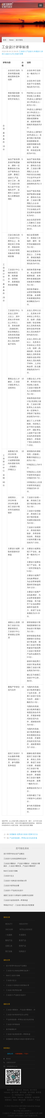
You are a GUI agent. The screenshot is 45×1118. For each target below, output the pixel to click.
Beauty (8, 924)
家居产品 (22, 940)
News (11, 40)
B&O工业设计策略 (11, 871)
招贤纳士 (8, 1100)
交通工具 (8, 946)
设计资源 (31, 1092)
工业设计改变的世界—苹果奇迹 (16, 900)
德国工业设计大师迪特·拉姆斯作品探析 (18, 895)
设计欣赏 (15, 1092)
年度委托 (22, 935)
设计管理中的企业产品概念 (14, 854)
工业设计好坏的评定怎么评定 (17, 1015)
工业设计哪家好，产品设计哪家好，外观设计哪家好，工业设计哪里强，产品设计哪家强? (22, 865)
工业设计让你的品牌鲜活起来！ (16, 859)
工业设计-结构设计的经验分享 (15, 881)
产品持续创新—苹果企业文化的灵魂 (23, 838)
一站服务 (8, 935)
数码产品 (8, 940)
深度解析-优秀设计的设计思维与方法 (23, 834)
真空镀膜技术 (11, 1029)
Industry (23, 924)
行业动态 (18, 1090)
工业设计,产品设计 (14, 178)
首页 (4, 40)
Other (14, 1097)
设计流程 (23, 1092)
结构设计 (22, 951)
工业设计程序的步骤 (11, 886)
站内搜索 (36, 1097)
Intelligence (26, 929)
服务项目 (10, 1090)
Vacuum (9, 929)
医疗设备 (8, 951)
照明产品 (22, 946)
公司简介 (28, 1095)
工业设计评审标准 (13, 1024)
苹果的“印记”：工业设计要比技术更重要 (19, 905)
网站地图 (22, 1100)
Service (20, 1097)
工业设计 (30, 1100)
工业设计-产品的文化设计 (13, 890)
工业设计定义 (9, 876)
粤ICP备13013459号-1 (22, 1111)
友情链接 (28, 1097)
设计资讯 (19, 40)
